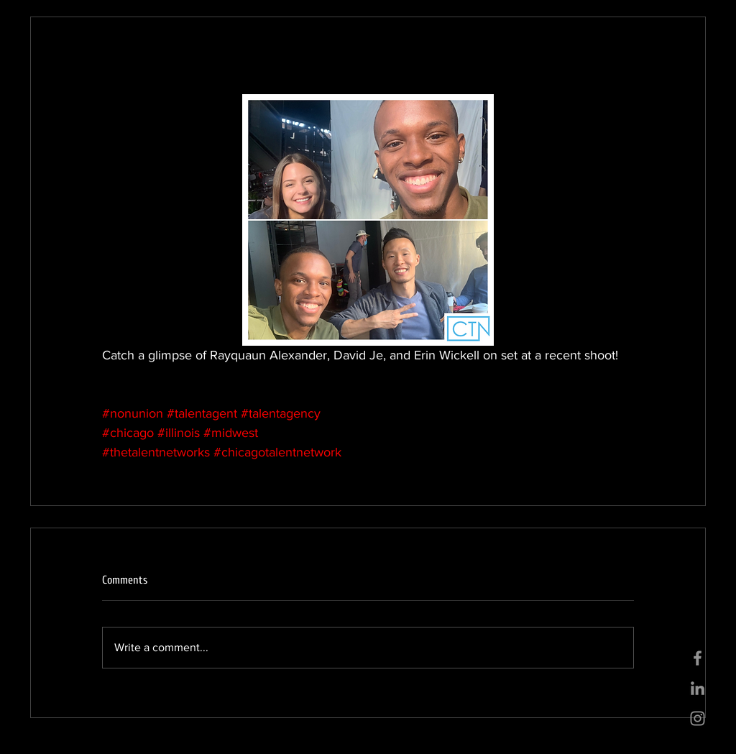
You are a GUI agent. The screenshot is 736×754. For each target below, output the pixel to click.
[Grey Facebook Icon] (697, 658)
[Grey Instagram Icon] (697, 718)
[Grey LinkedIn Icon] (697, 688)
